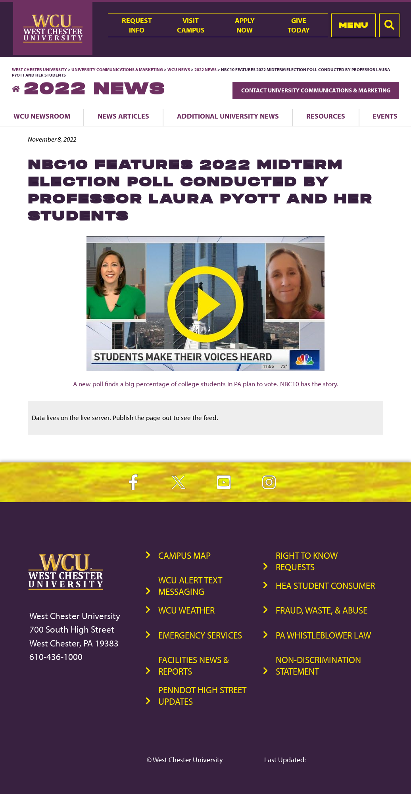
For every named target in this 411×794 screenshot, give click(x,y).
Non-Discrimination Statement (318, 665)
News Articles (123, 116)
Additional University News (228, 116)
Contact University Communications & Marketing (315, 90)
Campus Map (184, 555)
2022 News (205, 69)
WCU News (178, 69)
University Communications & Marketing (117, 69)
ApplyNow (245, 25)
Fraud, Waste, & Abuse (321, 610)
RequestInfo (137, 25)
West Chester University (39, 69)
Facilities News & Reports (193, 665)
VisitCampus (191, 25)
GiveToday (299, 25)
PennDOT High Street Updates (202, 695)
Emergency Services (200, 635)
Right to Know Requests (307, 561)
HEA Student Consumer (325, 585)
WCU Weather (186, 610)
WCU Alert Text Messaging (190, 585)
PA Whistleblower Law (323, 635)
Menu (354, 25)
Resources (325, 116)
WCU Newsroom (41, 116)
